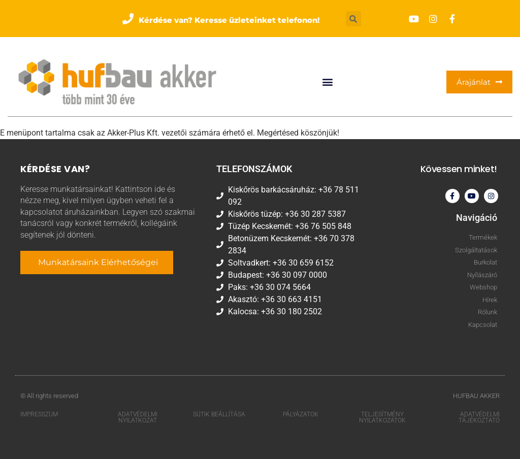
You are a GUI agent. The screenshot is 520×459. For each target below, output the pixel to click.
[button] (220, 18)
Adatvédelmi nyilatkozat (137, 417)
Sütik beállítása (219, 414)
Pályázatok (300, 414)
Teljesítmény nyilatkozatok (382, 417)
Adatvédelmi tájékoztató (479, 417)
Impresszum (39, 414)
